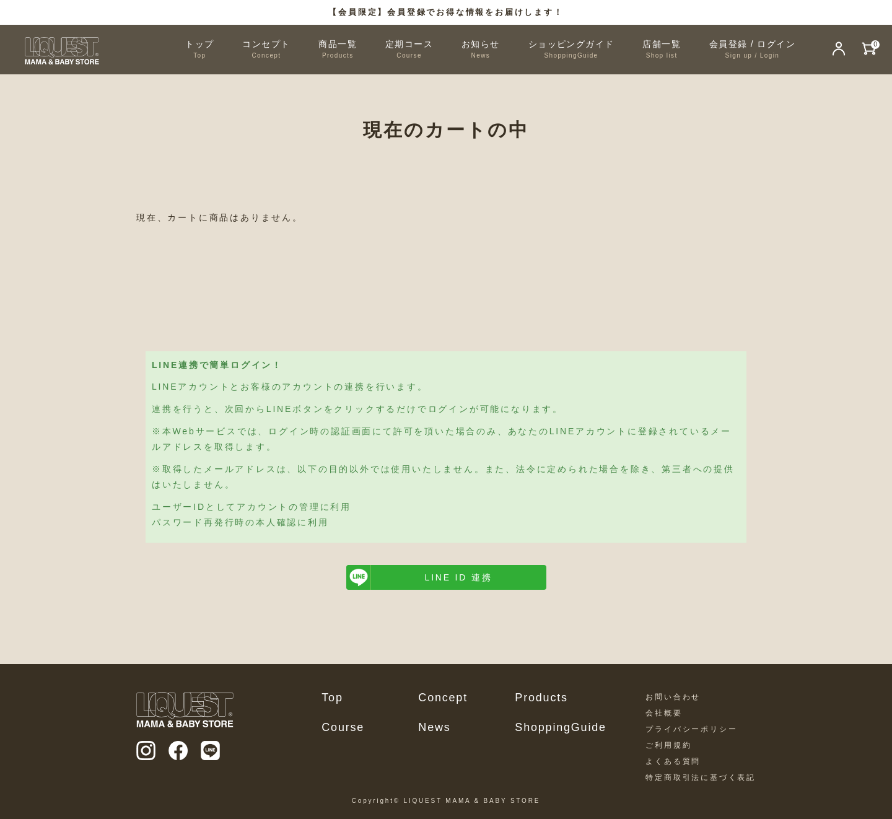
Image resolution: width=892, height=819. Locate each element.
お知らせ (480, 50)
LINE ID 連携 (458, 577)
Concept (443, 697)
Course (342, 727)
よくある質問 (673, 761)
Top (332, 697)
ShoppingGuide (560, 727)
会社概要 (663, 713)
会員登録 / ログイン (752, 50)
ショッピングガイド (571, 50)
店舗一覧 (661, 50)
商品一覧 (337, 50)
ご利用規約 (668, 745)
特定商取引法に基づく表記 (700, 777)
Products (541, 697)
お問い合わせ (673, 697)
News (434, 727)
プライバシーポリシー (691, 729)
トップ (199, 50)
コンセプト (266, 50)
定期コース (409, 50)
